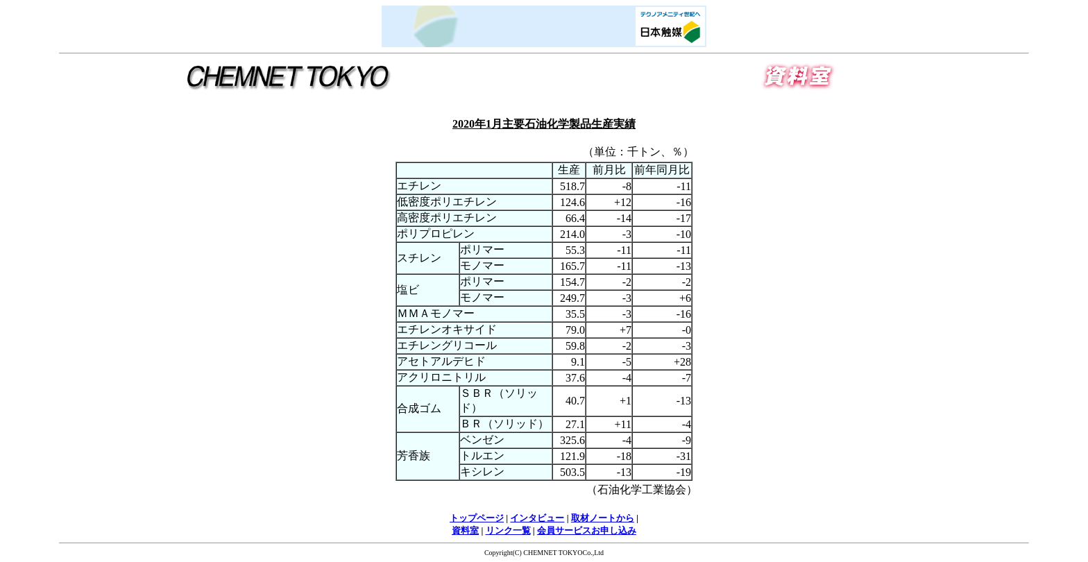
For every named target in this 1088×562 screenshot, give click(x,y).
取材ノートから (602, 518)
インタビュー (537, 518)
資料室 (465, 530)
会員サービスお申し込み (586, 530)
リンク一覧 (508, 530)
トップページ (477, 518)
